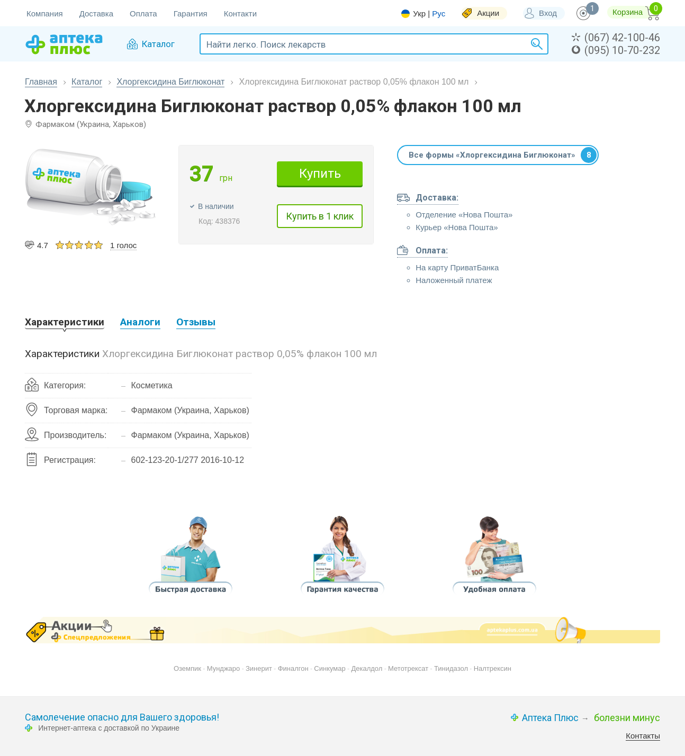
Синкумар (329, 668)
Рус (438, 13)
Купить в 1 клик (320, 216)
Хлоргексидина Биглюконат (170, 81)
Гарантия (191, 13)
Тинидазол (451, 668)
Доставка (96, 13)
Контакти (240, 13)
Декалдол (366, 668)
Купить (320, 173)
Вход (548, 12)
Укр (419, 14)
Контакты (643, 735)
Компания (44, 13)
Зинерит (259, 668)
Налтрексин (492, 668)
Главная (41, 81)
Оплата (143, 13)
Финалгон (293, 668)
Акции (488, 12)
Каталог (86, 81)
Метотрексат (408, 668)
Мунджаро (223, 668)
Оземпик (187, 668)
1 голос (123, 245)
